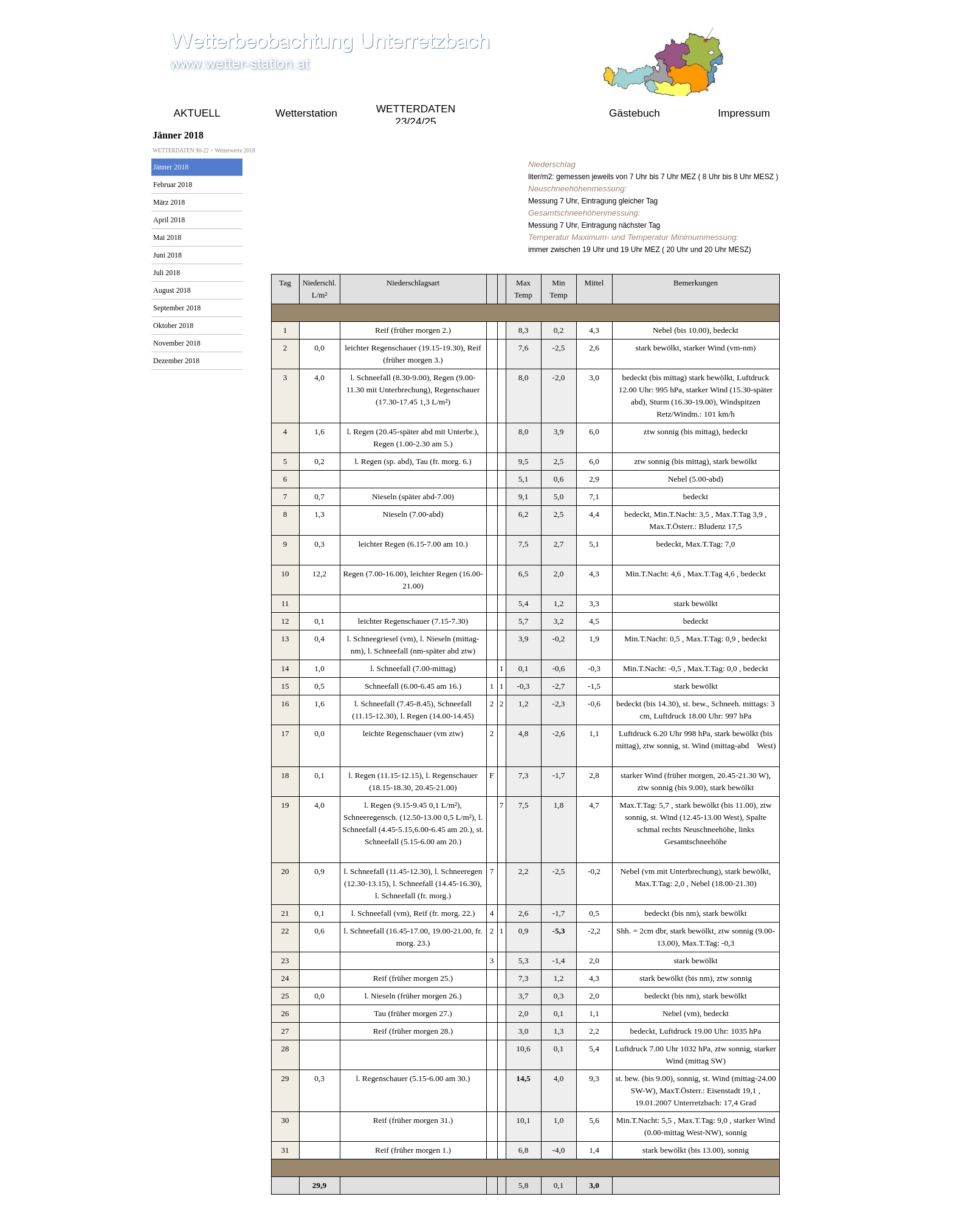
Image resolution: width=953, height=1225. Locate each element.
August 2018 (172, 290)
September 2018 (177, 308)
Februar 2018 (172, 184)
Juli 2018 (166, 272)
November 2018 (177, 343)
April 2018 (169, 220)
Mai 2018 (167, 237)
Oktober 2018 (173, 325)
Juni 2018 (167, 255)
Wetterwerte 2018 (235, 151)
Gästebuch (634, 113)
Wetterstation (306, 113)
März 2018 (169, 202)
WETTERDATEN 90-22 (525, 113)
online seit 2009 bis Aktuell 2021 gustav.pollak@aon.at (473, 1207)
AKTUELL (196, 113)
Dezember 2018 (176, 361)
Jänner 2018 (170, 167)
